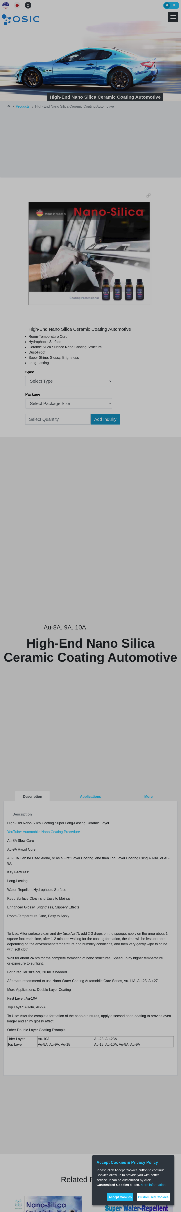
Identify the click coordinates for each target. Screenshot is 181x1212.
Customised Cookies (153, 1197)
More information (153, 1185)
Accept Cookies (120, 1197)
